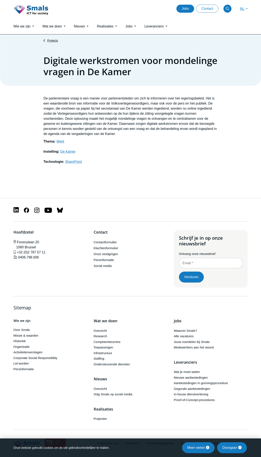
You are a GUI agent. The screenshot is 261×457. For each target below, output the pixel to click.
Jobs (185, 8)
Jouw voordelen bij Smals (192, 342)
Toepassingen (103, 347)
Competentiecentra (107, 342)
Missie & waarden (26, 335)
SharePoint (73, 161)
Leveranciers (185, 362)
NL (242, 9)
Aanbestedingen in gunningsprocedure (201, 383)
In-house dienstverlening (191, 394)
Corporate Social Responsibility (35, 358)
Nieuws (100, 379)
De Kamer (68, 151)
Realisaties (103, 409)
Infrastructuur (103, 353)
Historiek (20, 341)
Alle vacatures (184, 336)
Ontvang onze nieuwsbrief (197, 254)
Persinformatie (104, 260)
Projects (52, 40)
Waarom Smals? (185, 330)
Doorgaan (232, 447)
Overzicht (100, 330)
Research (100, 336)
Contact (207, 8)
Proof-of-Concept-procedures (194, 400)
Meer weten (198, 447)
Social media (103, 266)
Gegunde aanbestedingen (192, 388)
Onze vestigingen (106, 254)
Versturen (191, 277)
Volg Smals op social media (113, 394)
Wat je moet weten (187, 372)
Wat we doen (105, 321)
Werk (60, 141)
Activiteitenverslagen (28, 352)
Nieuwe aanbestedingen (191, 377)
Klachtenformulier (106, 248)
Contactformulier (105, 242)
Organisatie (22, 346)
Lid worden (21, 363)
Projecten (100, 418)
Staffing (99, 358)
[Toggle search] (227, 9)
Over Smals (22, 330)
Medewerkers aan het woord (194, 347)
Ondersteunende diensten (112, 364)
